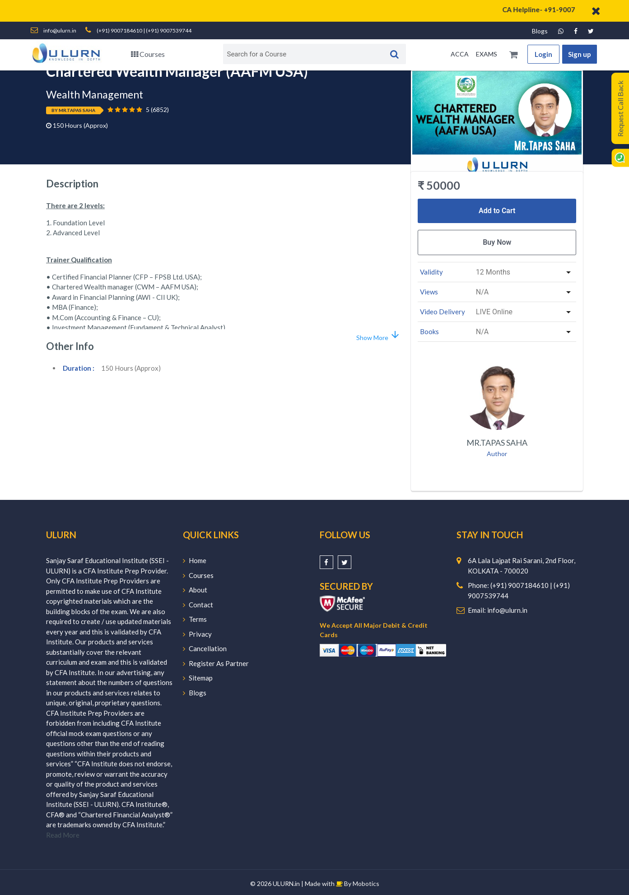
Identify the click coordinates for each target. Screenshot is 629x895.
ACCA (460, 54)
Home (194, 560)
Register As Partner (216, 663)
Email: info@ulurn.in (497, 610)
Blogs (540, 31)
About (195, 590)
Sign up (579, 54)
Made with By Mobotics (342, 883)
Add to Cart (497, 210)
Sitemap (198, 678)
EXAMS (486, 54)
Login (543, 54)
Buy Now (497, 242)
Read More (62, 835)
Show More (378, 335)
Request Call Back (620, 108)
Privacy (197, 634)
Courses (148, 54)
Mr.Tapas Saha (496, 443)
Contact (198, 605)
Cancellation (205, 648)
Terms (195, 619)
